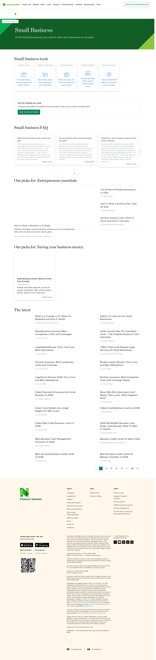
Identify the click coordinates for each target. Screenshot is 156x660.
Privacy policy (119, 502)
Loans (49, 4)
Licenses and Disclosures (93, 555)
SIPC (89, 599)
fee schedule (71, 606)
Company (70, 493)
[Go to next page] (137, 468)
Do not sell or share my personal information (123, 513)
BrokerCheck (88, 606)
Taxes (98, 4)
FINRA (85, 599)
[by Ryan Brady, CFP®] (110, 433)
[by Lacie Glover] (43, 338)
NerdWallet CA (94, 649)
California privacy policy (123, 505)
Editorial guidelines (74, 509)
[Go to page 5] (122, 468)
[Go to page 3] (111, 468)
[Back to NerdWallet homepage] (15, 13)
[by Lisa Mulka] (41, 323)
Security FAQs (95, 496)
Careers (70, 499)
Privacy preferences (121, 508)
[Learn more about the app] (31, 536)
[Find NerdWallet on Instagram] (123, 543)
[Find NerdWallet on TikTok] (132, 543)
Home (43, 4)
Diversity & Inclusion (75, 506)
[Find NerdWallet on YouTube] (119, 543)
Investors (70, 527)
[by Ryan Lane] (42, 461)
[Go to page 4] (116, 468)
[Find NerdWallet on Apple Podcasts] (127, 543)
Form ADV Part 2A (84, 602)
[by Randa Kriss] (108, 196)
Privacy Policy (97, 602)
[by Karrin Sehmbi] (118, 224)
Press (69, 521)
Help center (94, 493)
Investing (78, 4)
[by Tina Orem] (20, 236)
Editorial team (72, 518)
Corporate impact (74, 502)
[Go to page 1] (101, 468)
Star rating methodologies (73, 513)
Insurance (56, 4)
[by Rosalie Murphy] (31, 236)
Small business (89, 4)
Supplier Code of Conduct (120, 497)
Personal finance (67, 4)
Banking (36, 4)
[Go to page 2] (106, 468)
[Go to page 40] (132, 468)
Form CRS (73, 602)
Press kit (70, 524)
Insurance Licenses (99, 567)
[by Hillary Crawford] (43, 236)
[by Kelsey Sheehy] (108, 341)
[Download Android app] (42, 545)
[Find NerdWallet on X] (115, 543)
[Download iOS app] (26, 545)
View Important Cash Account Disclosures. (92, 613)
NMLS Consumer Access (75, 555)
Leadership (71, 496)
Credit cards (26, 4)
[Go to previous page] (95, 468)
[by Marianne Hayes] (52, 323)
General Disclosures (102, 604)
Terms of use (119, 493)
